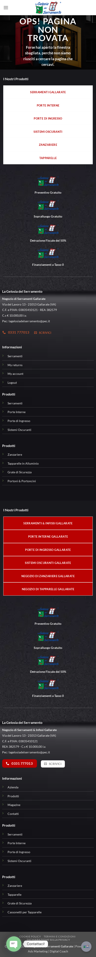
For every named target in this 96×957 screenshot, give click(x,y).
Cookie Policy (30, 936)
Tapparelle (14, 894)
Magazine (14, 805)
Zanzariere (15, 454)
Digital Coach (59, 951)
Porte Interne (17, 412)
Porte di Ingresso (19, 421)
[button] (5, 7)
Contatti (13, 814)
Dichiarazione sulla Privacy (48, 939)
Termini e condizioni (59, 936)
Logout (12, 382)
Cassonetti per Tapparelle (25, 912)
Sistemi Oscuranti (19, 430)
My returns (15, 365)
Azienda (13, 787)
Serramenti (15, 356)
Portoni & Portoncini (22, 481)
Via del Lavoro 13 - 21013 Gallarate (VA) (29, 735)
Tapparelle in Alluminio (23, 463)
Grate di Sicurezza (20, 472)
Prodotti (13, 796)
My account (15, 373)
